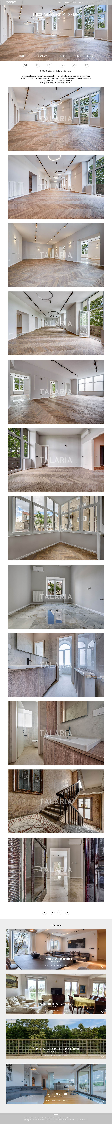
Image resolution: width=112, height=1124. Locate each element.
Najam (59, 2)
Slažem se (82, 1119)
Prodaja (67, 2)
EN (93, 2)
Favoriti (74, 2)
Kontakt (81, 2)
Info (87, 2)
